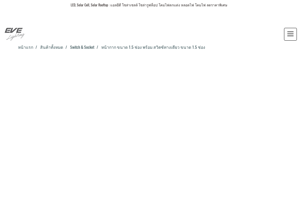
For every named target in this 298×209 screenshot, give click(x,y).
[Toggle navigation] (290, 34)
